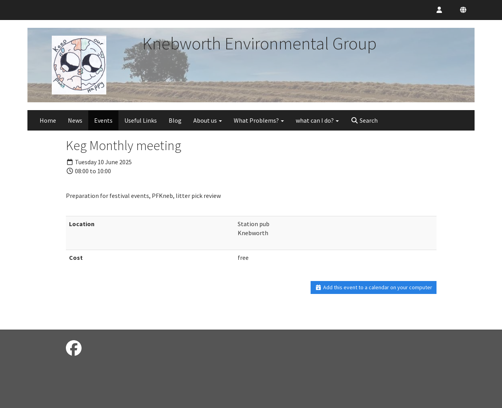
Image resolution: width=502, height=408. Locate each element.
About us (207, 120)
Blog (175, 120)
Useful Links (140, 120)
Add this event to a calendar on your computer (373, 287)
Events (103, 120)
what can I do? (317, 120)
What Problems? (259, 120)
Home (48, 120)
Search (364, 120)
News (75, 120)
